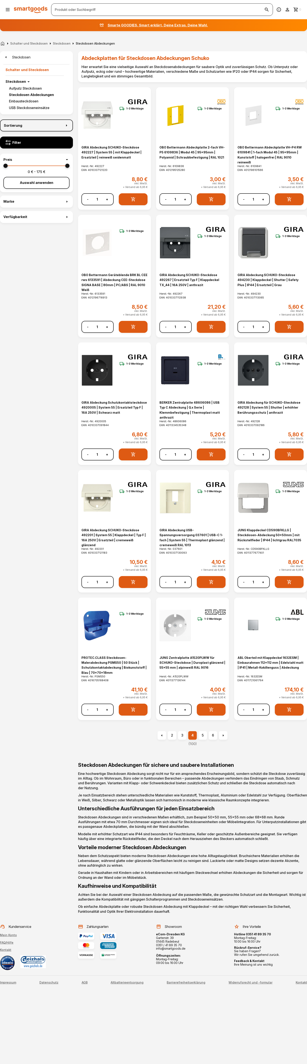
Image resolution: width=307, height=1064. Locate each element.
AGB (85, 982)
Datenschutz (48, 982)
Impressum (8, 982)
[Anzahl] (97, 199)
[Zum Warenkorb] (297, 9)
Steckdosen (16, 81)
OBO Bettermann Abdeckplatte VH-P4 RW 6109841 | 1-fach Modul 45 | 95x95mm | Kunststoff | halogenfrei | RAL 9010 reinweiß (269, 155)
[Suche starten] (266, 9)
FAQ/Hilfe (6, 942)
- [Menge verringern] (87, 199)
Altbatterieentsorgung (127, 982)
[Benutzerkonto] (287, 9)
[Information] (278, 9)
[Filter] (36, 142)
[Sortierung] (36, 125)
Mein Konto (8, 935)
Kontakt (5, 950)
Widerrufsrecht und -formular (250, 982)
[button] (36, 159)
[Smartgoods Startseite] (31, 9)
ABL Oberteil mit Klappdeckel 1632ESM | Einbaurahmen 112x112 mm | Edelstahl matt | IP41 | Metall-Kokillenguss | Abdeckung (270, 663)
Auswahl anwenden (36, 182)
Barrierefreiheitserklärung (186, 982)
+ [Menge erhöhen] (107, 199)
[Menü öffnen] (7, 9)
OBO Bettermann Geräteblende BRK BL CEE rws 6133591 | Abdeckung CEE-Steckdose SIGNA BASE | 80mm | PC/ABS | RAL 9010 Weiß (114, 282)
